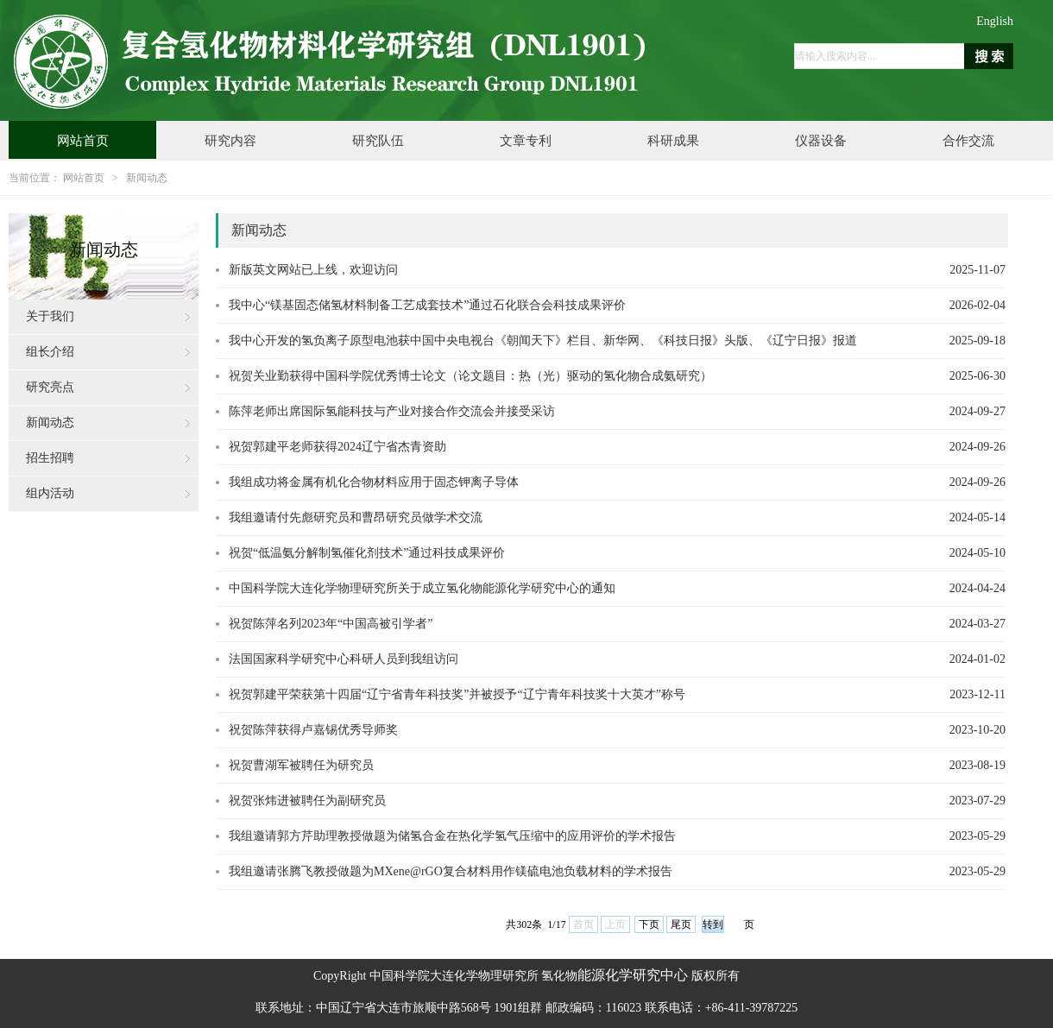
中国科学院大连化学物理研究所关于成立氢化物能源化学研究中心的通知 (422, 588)
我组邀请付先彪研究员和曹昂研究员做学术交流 (355, 517)
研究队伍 (378, 141)
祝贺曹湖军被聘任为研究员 (301, 765)
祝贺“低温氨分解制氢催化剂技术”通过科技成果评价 (367, 552)
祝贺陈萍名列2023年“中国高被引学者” (330, 623)
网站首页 (83, 141)
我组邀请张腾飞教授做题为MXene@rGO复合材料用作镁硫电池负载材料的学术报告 (450, 871)
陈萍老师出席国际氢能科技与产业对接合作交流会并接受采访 (392, 411)
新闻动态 (146, 178)
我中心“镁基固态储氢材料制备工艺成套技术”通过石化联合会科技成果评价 (427, 305)
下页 (649, 924)
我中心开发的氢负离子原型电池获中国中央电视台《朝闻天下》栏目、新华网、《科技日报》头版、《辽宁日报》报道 (543, 340)
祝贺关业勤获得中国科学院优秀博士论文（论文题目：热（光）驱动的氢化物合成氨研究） (470, 375)
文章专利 (526, 141)
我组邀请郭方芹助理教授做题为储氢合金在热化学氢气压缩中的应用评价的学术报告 (452, 835)
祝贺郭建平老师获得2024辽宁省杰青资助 (337, 446)
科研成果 (673, 141)
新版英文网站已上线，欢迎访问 (313, 269)
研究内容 (230, 141)
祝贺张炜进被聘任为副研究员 (307, 800)
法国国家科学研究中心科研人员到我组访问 (343, 659)
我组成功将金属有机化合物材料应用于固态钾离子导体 (374, 482)
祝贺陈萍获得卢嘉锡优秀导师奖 (313, 729)
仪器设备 (821, 141)
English (994, 21)
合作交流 (968, 141)
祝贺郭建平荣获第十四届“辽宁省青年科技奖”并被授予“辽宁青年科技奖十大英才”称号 (457, 694)
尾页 (681, 924)
